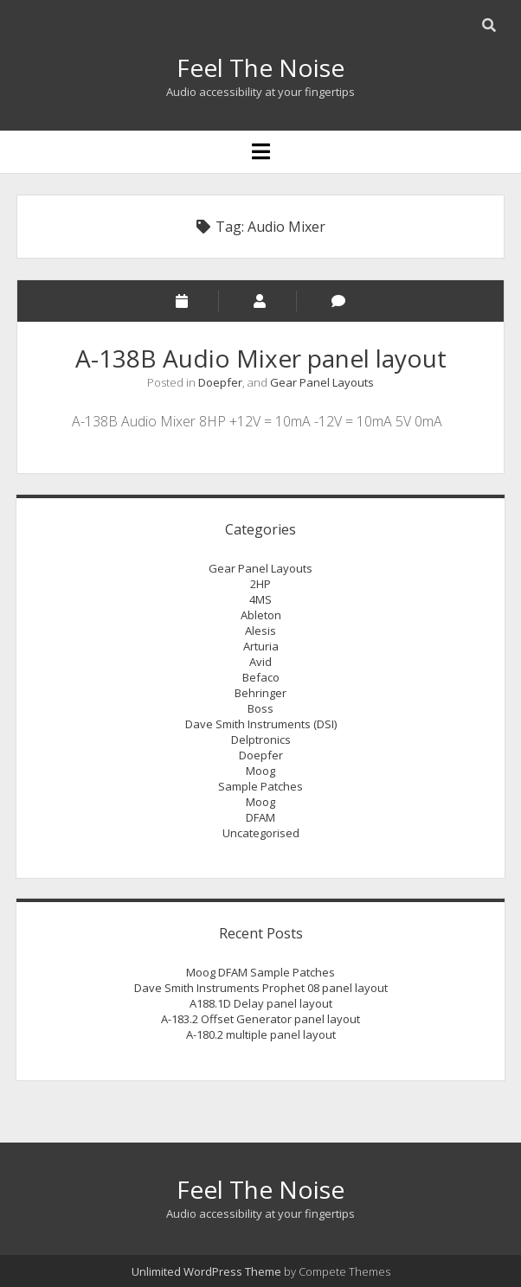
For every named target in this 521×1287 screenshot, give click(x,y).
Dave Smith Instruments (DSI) (261, 724)
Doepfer (220, 382)
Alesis (260, 630)
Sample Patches (260, 786)
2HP (260, 584)
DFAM (260, 817)
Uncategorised (260, 833)
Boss (260, 708)
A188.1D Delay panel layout (261, 1003)
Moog (260, 770)
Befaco (261, 677)
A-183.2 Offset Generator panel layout (260, 1019)
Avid (260, 661)
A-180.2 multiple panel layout (261, 1034)
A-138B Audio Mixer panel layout (261, 358)
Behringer (260, 693)
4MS (260, 599)
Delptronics (261, 739)
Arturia (261, 646)
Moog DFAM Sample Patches (260, 972)
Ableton (261, 615)
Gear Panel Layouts (322, 382)
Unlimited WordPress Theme (206, 1271)
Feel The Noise (260, 67)
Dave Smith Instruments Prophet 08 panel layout (261, 988)
